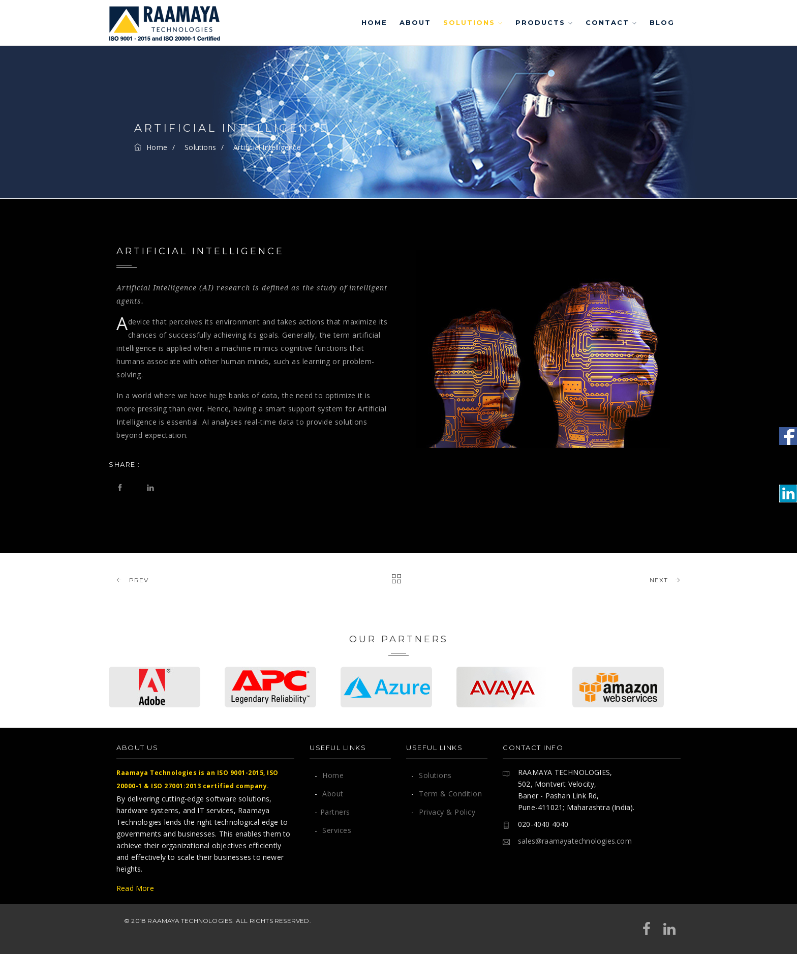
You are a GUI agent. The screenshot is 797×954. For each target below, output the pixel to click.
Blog (662, 22)
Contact (611, 22)
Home (374, 22)
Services (333, 830)
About (415, 22)
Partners (332, 812)
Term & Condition (446, 793)
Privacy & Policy (443, 812)
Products (544, 22)
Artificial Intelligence (267, 147)
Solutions (473, 22)
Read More (135, 888)
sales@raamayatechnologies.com (575, 841)
